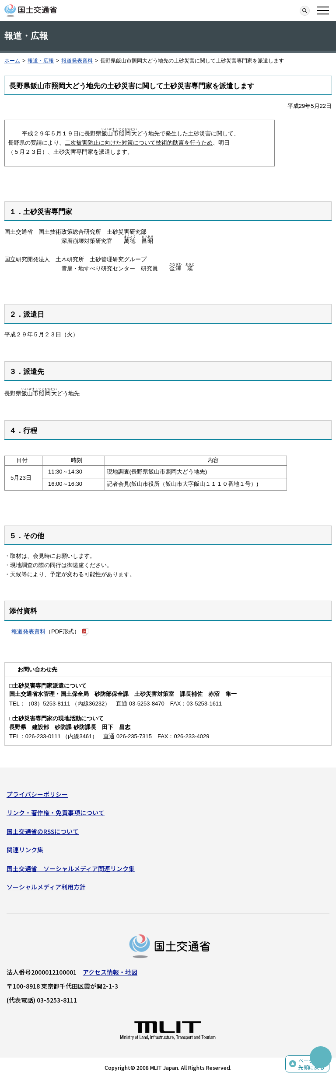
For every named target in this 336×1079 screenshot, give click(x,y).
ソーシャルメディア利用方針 (46, 886)
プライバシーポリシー (37, 794)
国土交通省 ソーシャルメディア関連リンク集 (71, 868)
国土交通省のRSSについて (43, 831)
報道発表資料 (77, 61)
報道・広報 (41, 61)
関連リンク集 (25, 849)
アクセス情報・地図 (110, 972)
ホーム (12, 61)
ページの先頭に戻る (311, 1064)
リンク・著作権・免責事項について (56, 812)
